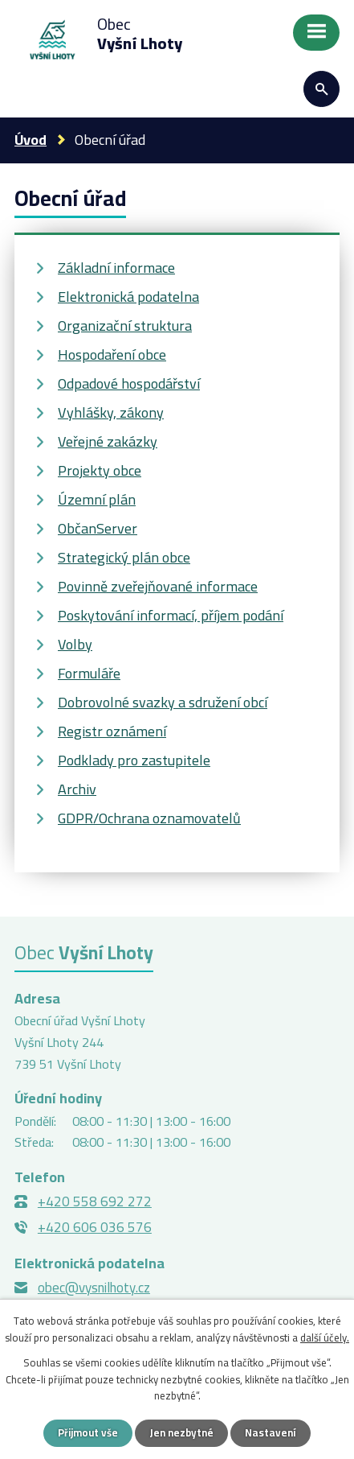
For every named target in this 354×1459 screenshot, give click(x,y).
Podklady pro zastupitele (134, 760)
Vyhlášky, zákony (111, 412)
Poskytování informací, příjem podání (170, 615)
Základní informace (116, 267)
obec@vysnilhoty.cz (94, 1287)
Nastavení (270, 1432)
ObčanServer (97, 528)
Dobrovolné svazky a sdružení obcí (162, 702)
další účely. (324, 1337)
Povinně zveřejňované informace (158, 586)
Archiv (77, 789)
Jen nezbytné (181, 1432)
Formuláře (89, 673)
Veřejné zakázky (107, 441)
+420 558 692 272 (95, 1201)
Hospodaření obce (112, 354)
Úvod (30, 139)
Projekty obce (99, 470)
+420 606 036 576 (95, 1227)
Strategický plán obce (124, 557)
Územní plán (97, 499)
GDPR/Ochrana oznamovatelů (149, 818)
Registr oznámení (112, 731)
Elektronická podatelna (128, 296)
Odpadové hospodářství (129, 383)
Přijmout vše (88, 1432)
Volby (75, 644)
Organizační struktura (125, 325)
